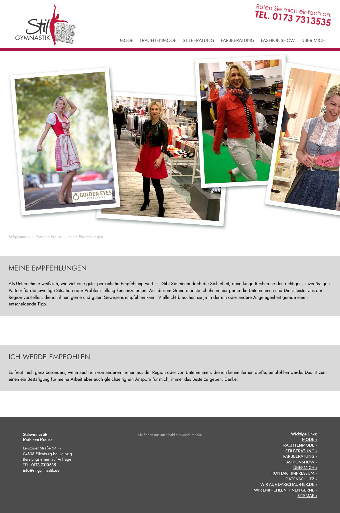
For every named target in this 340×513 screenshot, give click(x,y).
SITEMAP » (307, 495)
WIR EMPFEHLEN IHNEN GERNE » (285, 490)
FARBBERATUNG (238, 41)
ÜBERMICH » (305, 467)
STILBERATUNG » (301, 450)
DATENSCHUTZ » (301, 478)
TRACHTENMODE (158, 41)
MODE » (309, 439)
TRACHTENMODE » (299, 445)
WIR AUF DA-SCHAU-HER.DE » (288, 484)
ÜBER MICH (313, 41)
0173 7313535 (43, 465)
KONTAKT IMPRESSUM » (294, 473)
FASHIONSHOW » (300, 461)
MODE (126, 41)
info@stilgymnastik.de (41, 470)
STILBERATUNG (198, 41)
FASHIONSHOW (278, 41)
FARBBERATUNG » (300, 456)
